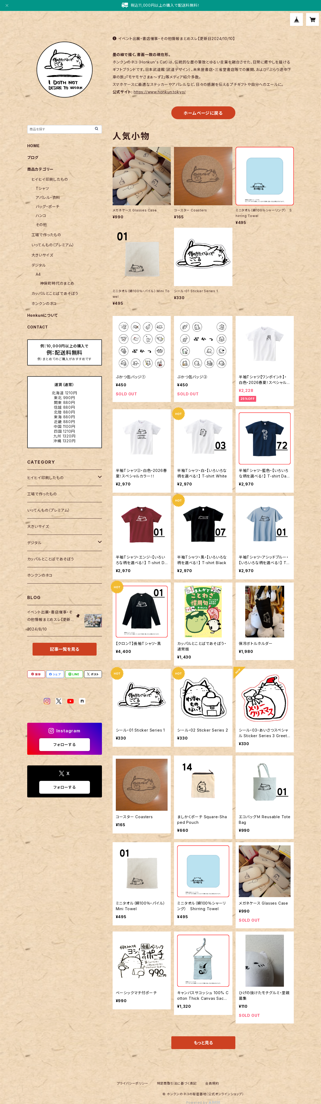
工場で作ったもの (46, 234)
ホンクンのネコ (44, 303)
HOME (33, 145)
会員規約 (212, 1083)
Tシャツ (42, 188)
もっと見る (203, 1042)
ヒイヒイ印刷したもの (49, 179)
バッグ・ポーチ (48, 206)
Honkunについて (42, 315)
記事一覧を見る (64, 649)
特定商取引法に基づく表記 (177, 1083)
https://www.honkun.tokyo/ (160, 92)
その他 (41, 224)
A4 (38, 274)
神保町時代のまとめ (57, 283)
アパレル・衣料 (48, 197)
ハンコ (41, 215)
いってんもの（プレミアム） (52, 245)
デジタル (38, 265)
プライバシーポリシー (132, 1083)
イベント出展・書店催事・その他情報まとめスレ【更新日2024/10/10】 (174, 38)
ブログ (32, 157)
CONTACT (37, 327)
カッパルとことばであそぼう (54, 293)
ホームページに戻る (203, 113)
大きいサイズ (42, 255)
